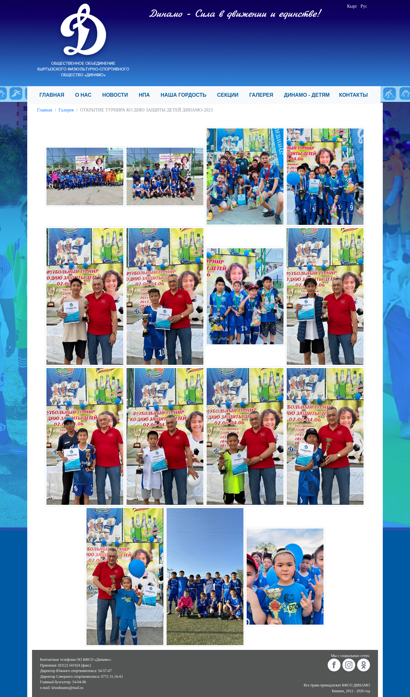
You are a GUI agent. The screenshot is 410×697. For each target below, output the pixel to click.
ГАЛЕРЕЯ (264, 95)
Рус (364, 6)
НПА (147, 95)
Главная (44, 110)
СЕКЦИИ (230, 95)
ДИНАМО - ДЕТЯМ (309, 95)
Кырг (352, 6)
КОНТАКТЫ (356, 95)
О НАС (86, 95)
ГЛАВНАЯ (54, 95)
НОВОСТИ (118, 95)
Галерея (66, 110)
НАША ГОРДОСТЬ (186, 95)
